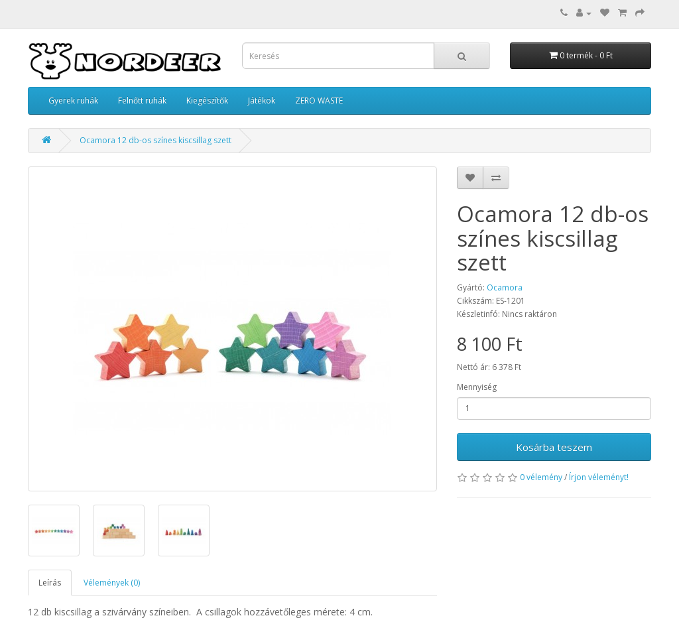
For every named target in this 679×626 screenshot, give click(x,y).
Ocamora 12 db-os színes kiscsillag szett (155, 140)
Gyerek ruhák (73, 100)
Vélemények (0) (112, 582)
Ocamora (505, 287)
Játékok (261, 100)
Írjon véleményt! (599, 477)
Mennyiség (477, 387)
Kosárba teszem (554, 447)
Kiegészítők (207, 100)
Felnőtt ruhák (142, 100)
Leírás (49, 582)
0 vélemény (541, 477)
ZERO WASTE (319, 100)
